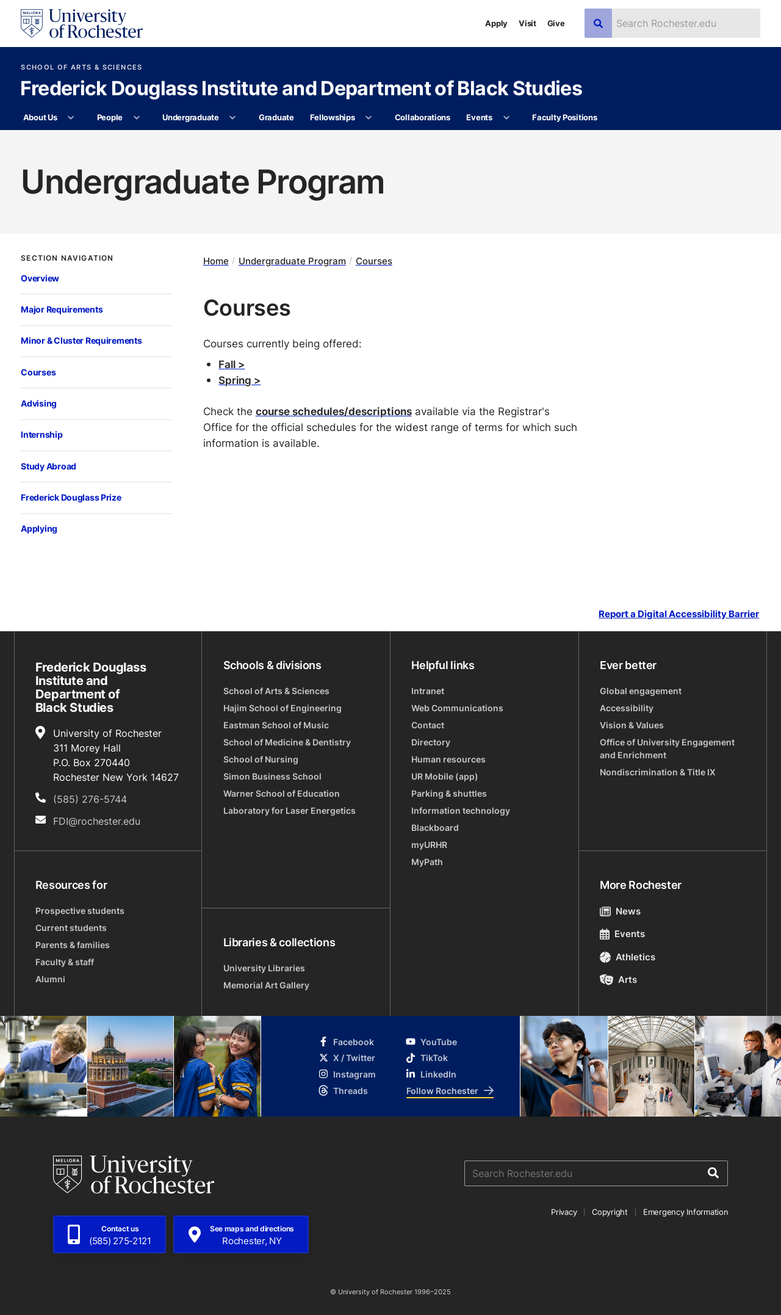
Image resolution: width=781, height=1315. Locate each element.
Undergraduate (190, 117)
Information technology (460, 810)
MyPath (427, 862)
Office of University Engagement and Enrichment (667, 748)
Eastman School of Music (276, 725)
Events (479, 117)
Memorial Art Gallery (266, 985)
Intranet (427, 691)
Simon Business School (272, 776)
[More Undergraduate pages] (233, 118)
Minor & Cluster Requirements (81, 340)
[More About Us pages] (71, 118)
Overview (40, 278)
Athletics (627, 957)
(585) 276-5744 (90, 799)
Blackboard (435, 827)
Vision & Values (632, 725)
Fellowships (332, 117)
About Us (40, 117)
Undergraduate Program (292, 261)
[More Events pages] (506, 118)
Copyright (610, 1211)
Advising (39, 403)
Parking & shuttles (449, 793)
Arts (618, 979)
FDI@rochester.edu (96, 821)
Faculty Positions (564, 117)
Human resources (448, 759)
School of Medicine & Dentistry (287, 742)
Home (216, 261)
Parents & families (72, 945)
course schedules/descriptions (334, 411)
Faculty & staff (64, 962)
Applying (39, 528)
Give (556, 23)
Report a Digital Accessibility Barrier (679, 613)
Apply (496, 23)
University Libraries (264, 968)
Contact (427, 725)
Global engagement (641, 691)
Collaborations (422, 117)
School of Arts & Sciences (81, 67)
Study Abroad (48, 466)
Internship (41, 434)
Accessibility (626, 708)
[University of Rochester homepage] (82, 23)
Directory (430, 742)
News (620, 911)
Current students (71, 927)
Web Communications (457, 708)
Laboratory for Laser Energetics (289, 810)
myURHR (429, 844)
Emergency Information (686, 1211)
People (110, 117)
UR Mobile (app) (444, 776)
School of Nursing (260, 759)
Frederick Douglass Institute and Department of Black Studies (301, 89)
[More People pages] (136, 118)
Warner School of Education (281, 793)
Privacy (564, 1211)
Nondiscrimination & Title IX (658, 772)
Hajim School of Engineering (282, 708)
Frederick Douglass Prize (71, 497)
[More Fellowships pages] (369, 118)
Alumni (50, 979)
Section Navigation (67, 258)
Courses (38, 372)
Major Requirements (62, 309)
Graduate (276, 117)
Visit (527, 23)
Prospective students (79, 910)
